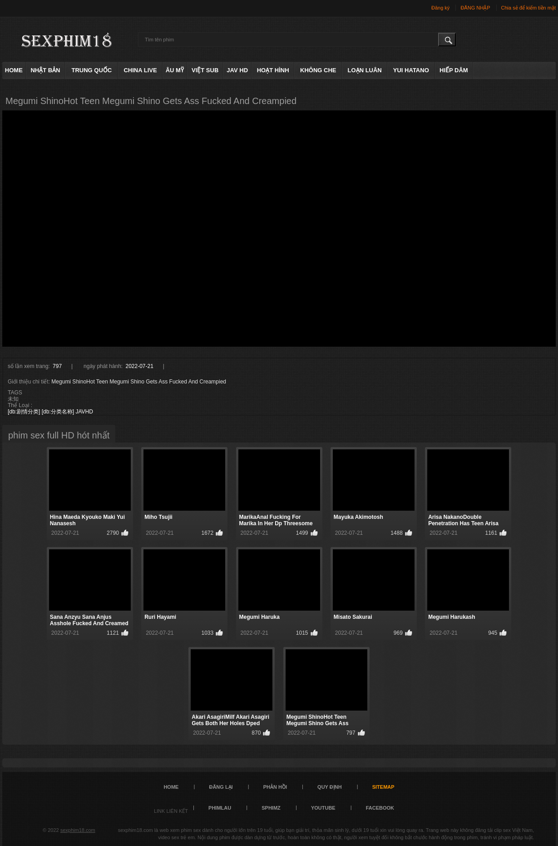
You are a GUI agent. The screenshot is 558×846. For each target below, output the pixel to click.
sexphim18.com (77, 830)
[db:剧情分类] (24, 411)
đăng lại (220, 787)
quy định (329, 787)
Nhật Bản (45, 70)
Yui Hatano (411, 70)
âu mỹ (175, 70)
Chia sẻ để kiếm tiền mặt (528, 7)
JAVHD (84, 411)
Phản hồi (275, 787)
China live (140, 70)
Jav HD (237, 70)
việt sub (205, 70)
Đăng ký (440, 7)
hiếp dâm (453, 70)
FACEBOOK (380, 808)
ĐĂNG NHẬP (475, 7)
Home (14, 70)
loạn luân (365, 70)
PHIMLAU (219, 808)
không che (318, 70)
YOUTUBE (323, 808)
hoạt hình (273, 70)
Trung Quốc (92, 70)
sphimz (271, 808)
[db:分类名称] (58, 411)
